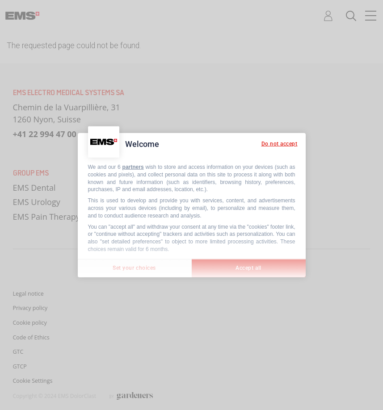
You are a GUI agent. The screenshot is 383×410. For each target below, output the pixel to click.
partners (133, 167)
